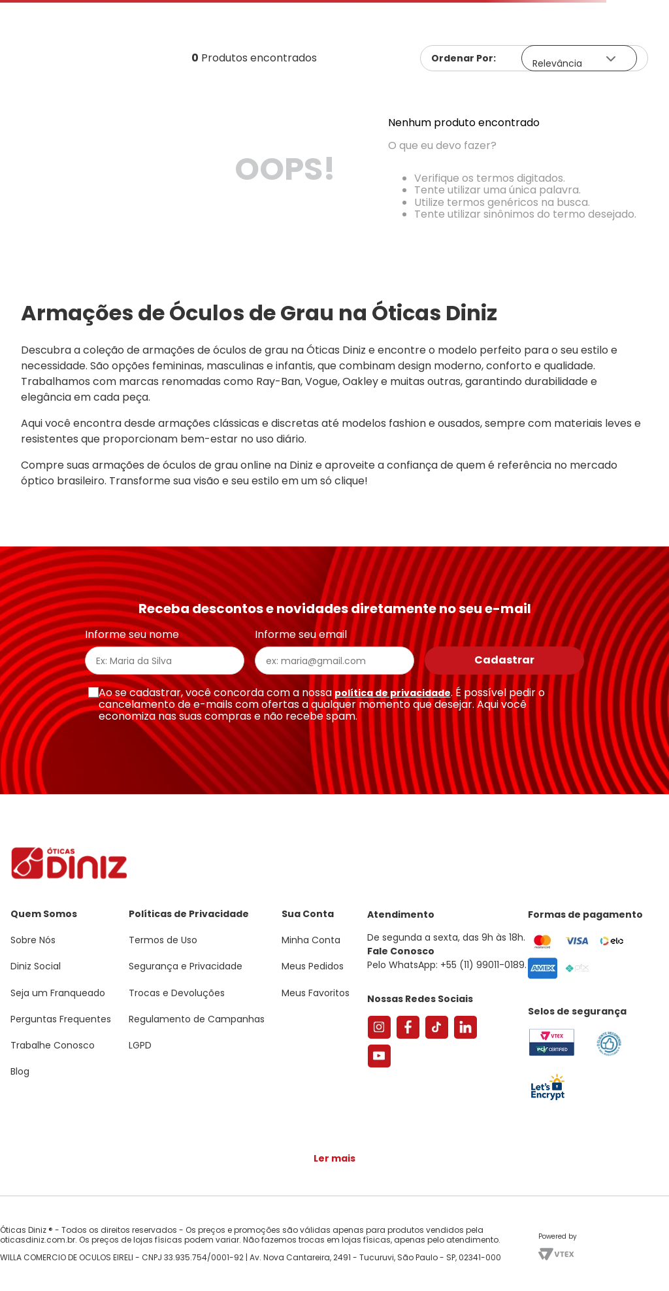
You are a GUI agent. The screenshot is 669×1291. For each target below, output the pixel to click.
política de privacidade (392, 692)
